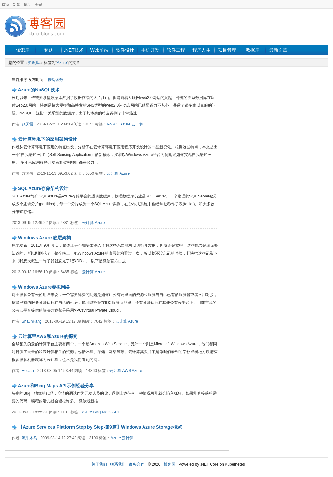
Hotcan (28, 370)
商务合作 (136, 464)
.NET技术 (74, 50)
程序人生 (201, 50)
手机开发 (150, 50)
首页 (5, 4)
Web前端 (99, 50)
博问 (27, 4)
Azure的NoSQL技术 (38, 89)
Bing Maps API (106, 412)
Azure (62, 62)
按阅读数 (55, 80)
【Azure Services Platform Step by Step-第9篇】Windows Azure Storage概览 (100, 427)
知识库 (22, 50)
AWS (126, 370)
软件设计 (125, 50)
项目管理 (227, 50)
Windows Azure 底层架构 (44, 237)
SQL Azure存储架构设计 (43, 188)
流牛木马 (29, 438)
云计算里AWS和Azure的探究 (47, 336)
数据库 (252, 50)
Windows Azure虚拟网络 (44, 287)
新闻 (16, 4)
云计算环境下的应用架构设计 (47, 139)
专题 (48, 50)
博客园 (169, 464)
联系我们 (118, 464)
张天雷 (27, 124)
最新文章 (278, 50)
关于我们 (99, 464)
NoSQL (113, 124)
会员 (38, 4)
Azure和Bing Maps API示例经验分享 (56, 385)
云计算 (137, 124)
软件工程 (176, 50)
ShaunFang (32, 321)
